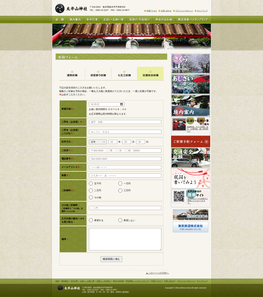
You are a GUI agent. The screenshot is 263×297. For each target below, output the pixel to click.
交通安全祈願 (190, 158)
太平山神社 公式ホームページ (69, 8)
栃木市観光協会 (190, 214)
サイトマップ (202, 11)
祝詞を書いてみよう (190, 178)
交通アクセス (151, 11)
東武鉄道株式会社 (190, 227)
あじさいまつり (190, 84)
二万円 (97, 190)
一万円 (127, 183)
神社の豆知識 (164, 20)
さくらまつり (190, 64)
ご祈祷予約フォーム (190, 142)
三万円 (127, 190)
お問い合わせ (166, 11)
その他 (97, 197)
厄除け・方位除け (140, 20)
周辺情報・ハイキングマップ (193, 20)
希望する (98, 220)
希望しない (129, 220)
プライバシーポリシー (184, 11)
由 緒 (59, 20)
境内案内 (75, 20)
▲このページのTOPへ (157, 273)
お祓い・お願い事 (114, 20)
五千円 (97, 183)
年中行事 (92, 20)
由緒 (57, 281)
